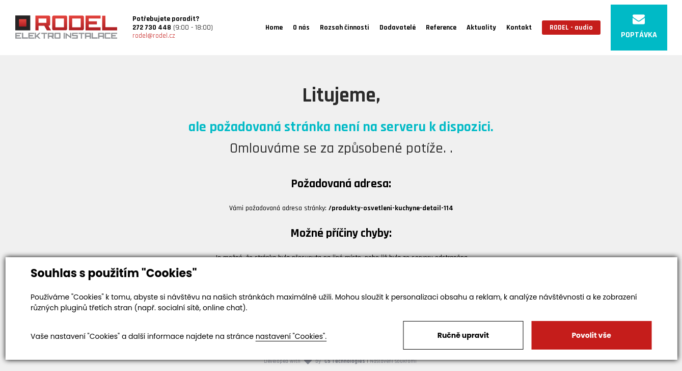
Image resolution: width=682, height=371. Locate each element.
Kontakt (519, 27)
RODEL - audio (571, 27)
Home (274, 27)
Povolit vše (591, 335)
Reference (441, 27)
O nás (301, 27)
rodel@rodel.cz (153, 35)
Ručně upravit (463, 335)
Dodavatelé (397, 27)
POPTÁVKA (639, 26)
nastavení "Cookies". (291, 336)
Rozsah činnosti (344, 27)
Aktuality (481, 27)
